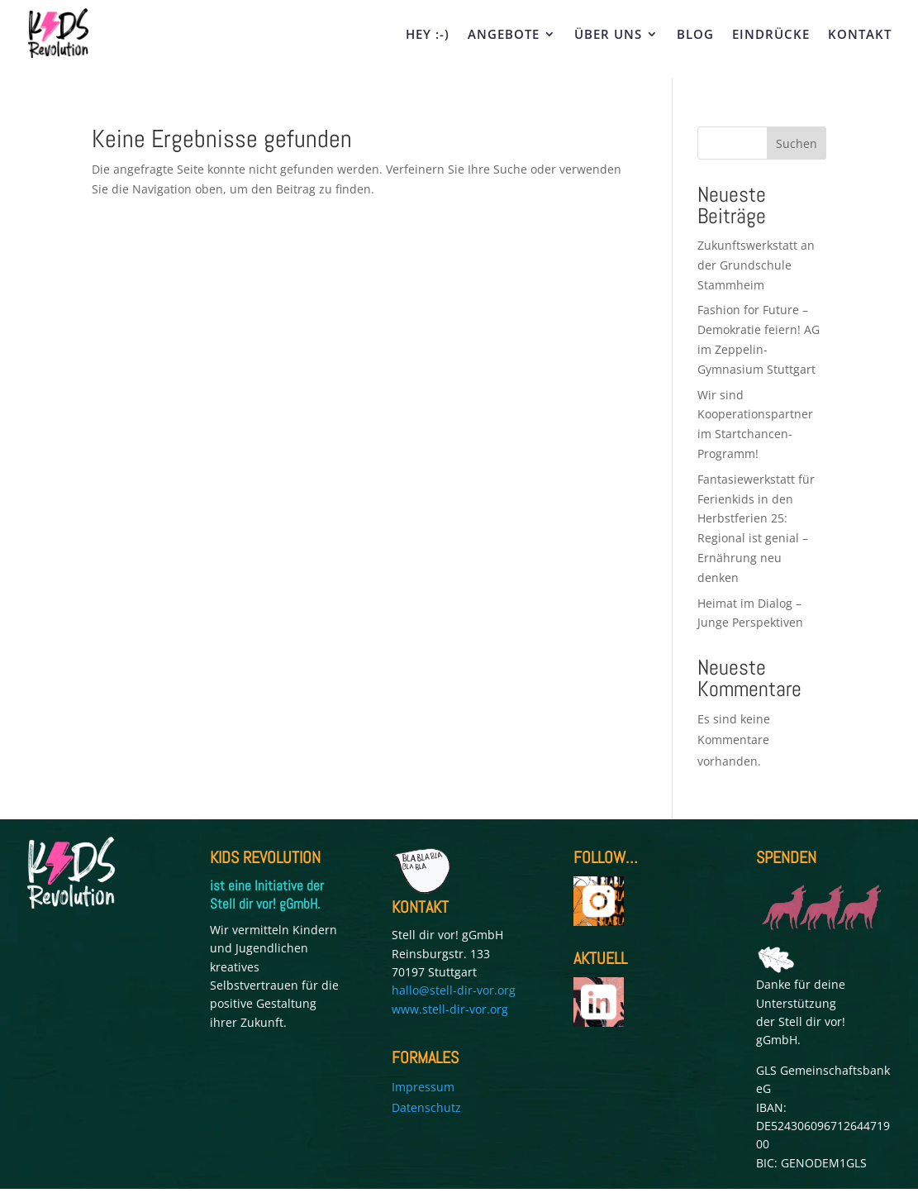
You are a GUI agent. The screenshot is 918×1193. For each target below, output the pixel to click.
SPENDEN (786, 857)
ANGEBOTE (504, 35)
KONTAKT (860, 35)
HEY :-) (427, 35)
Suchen (796, 143)
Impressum (423, 1087)
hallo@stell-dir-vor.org (454, 990)
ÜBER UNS (608, 35)
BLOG (695, 35)
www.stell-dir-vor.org (450, 1009)
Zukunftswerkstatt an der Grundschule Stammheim (756, 265)
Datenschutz (426, 1107)
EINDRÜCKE (771, 35)
